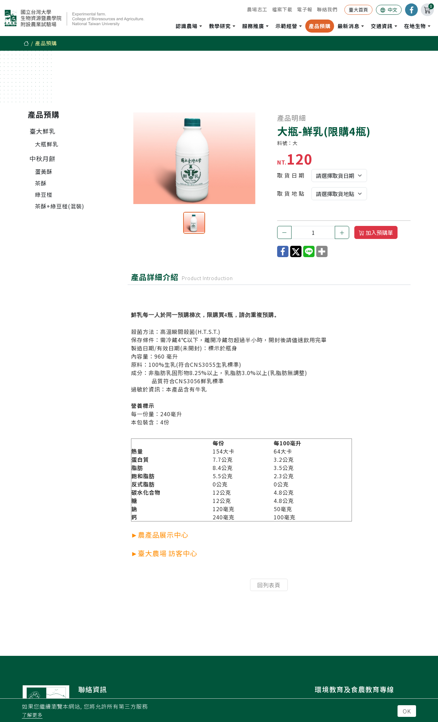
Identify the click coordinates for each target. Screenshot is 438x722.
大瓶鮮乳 (46, 144)
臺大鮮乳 (42, 131)
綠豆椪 (43, 194)
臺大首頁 (358, 9)
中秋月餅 (42, 158)
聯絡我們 (327, 9)
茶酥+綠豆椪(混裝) (59, 206)
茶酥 (41, 183)
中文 (388, 9)
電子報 (304, 9)
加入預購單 (376, 232)
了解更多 (32, 714)
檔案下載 (282, 9)
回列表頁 (269, 585)
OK (407, 711)
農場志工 (257, 9)
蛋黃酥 (43, 171)
